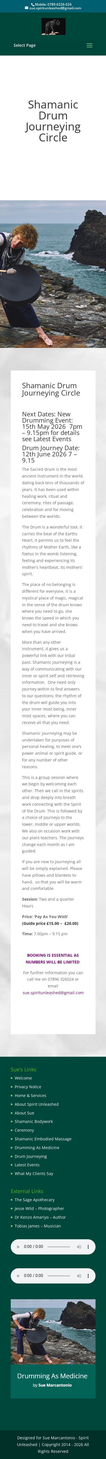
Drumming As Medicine (37, 1147)
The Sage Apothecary (35, 1199)
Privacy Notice (28, 1086)
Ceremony (24, 1130)
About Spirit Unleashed (37, 1104)
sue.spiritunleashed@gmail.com (53, 992)
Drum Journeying (31, 1156)
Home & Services (30, 1095)
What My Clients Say (34, 1173)
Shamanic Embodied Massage (43, 1139)
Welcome (23, 1078)
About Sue (24, 1113)
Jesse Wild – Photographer (39, 1208)
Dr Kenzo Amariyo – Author (40, 1217)
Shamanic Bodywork (34, 1121)
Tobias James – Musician (38, 1226)
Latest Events (27, 1164)
